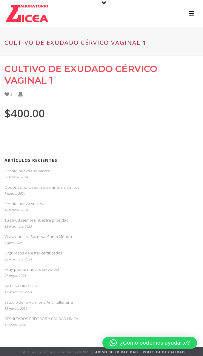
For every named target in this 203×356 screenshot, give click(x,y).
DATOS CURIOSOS (20, 286)
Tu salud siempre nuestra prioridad (36, 220)
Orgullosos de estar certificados (33, 253)
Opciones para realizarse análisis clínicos (42, 187)
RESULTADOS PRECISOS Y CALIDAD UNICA (41, 318)
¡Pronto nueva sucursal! (25, 203)
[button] (149, 343)
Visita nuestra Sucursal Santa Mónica (38, 236)
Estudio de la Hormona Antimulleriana (38, 302)
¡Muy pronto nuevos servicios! (31, 269)
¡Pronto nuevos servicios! (27, 171)
